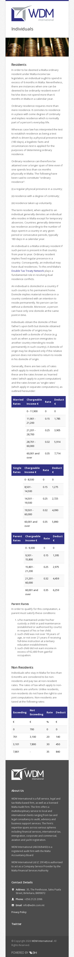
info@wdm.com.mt (33, 905)
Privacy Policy (18, 912)
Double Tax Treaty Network (27, 271)
